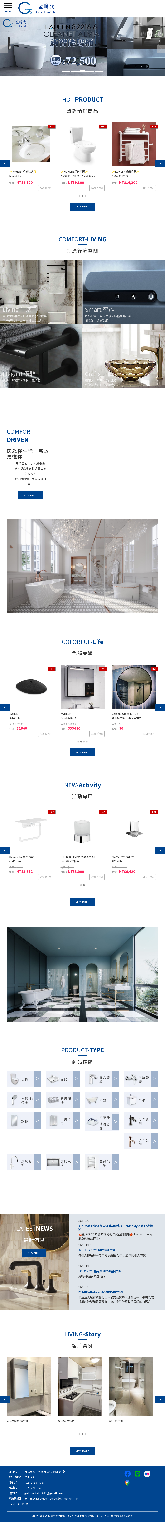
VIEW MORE (82, 206)
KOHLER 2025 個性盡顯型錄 (96, 1250)
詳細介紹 (46, 188)
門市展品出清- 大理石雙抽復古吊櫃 (101, 1292)
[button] (1, 46)
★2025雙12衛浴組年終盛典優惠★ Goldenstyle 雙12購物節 (115, 1227)
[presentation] (5, 163)
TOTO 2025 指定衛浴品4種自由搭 (100, 1271)
